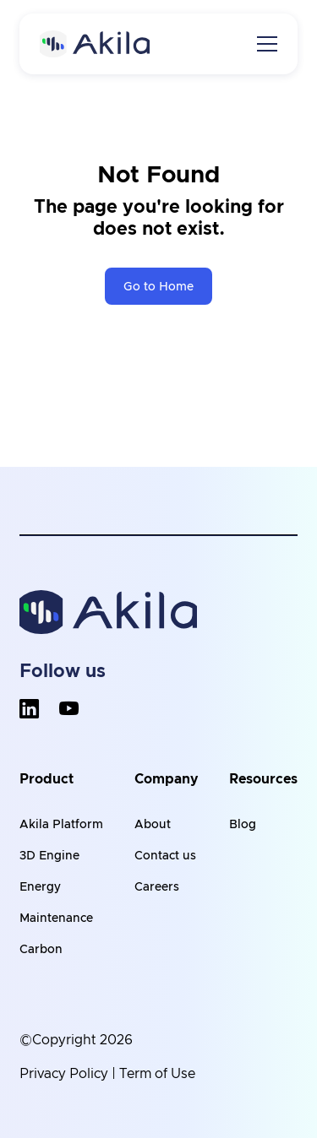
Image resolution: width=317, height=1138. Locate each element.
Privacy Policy (63, 1074)
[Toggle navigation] (267, 44)
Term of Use (157, 1074)
